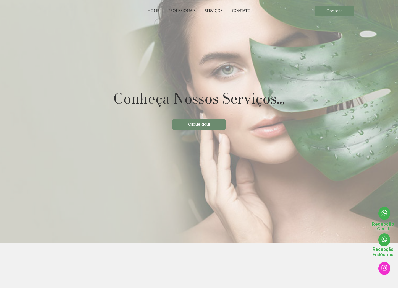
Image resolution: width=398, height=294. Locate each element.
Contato (241, 11)
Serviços (213, 11)
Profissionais (181, 11)
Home (153, 11)
